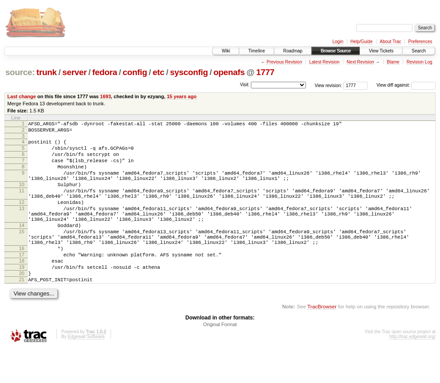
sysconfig (189, 72)
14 (21, 246)
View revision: (328, 85)
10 (21, 196)
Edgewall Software (85, 371)
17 (21, 282)
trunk (46, 72)
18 (21, 290)
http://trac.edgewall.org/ (412, 371)
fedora (104, 72)
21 (21, 312)
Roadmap (292, 50)
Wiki (226, 50)
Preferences (420, 41)
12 (21, 218)
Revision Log (419, 62)
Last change (22, 96)
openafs (229, 72)
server (74, 72)
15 (21, 254)
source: (20, 72)
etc (158, 72)
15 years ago (182, 96)
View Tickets (381, 50)
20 (21, 305)
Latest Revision (324, 62)
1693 (105, 96)
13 (21, 225)
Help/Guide (361, 41)
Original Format (220, 359)
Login (338, 41)
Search (419, 50)
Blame (393, 62)
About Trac (390, 41)
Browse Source (336, 50)
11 (21, 204)
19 (21, 297)
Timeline (256, 50)
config (135, 72)
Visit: (245, 84)
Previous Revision (284, 62)
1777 (265, 72)
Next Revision (360, 62)
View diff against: (406, 85)
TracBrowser (322, 341)
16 (21, 275)
